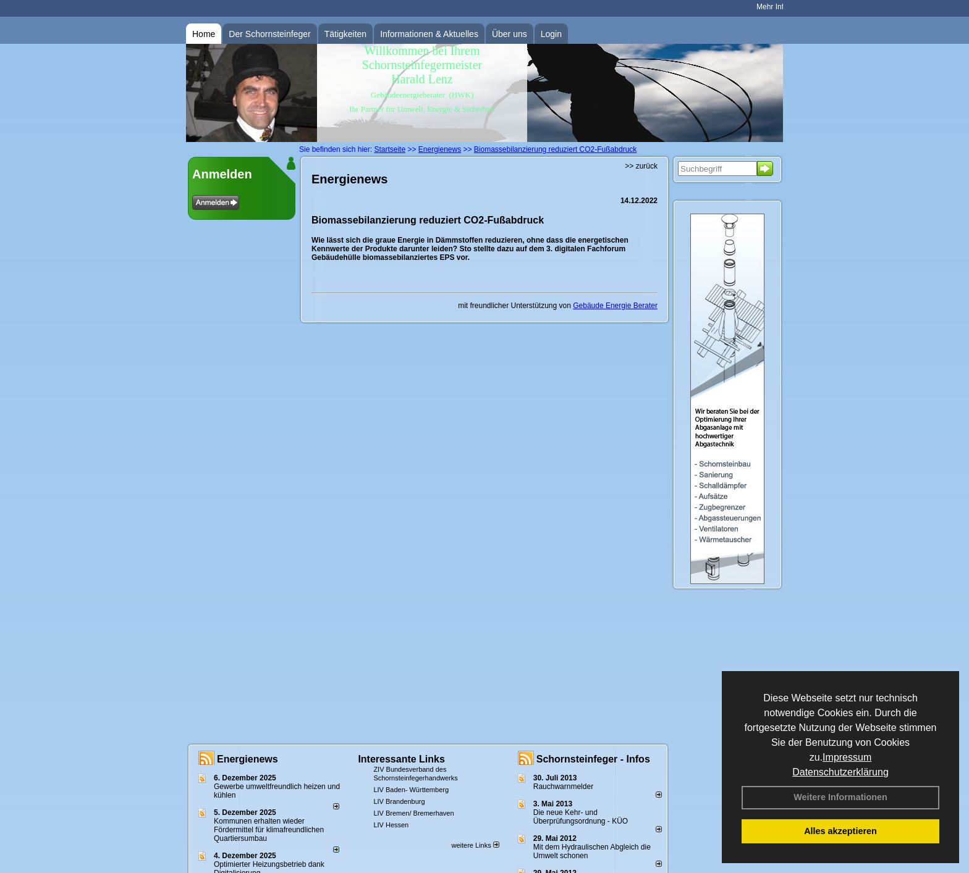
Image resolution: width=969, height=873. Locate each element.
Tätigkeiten (345, 34)
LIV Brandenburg (399, 801)
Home (203, 34)
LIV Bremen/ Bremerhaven (413, 813)
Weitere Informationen (840, 797)
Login (551, 34)
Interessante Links (401, 759)
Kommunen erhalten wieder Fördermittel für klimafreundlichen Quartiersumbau (269, 830)
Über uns (509, 34)
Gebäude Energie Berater (615, 305)
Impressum (847, 757)
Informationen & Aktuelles (429, 34)
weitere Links (475, 845)
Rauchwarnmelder (563, 786)
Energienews (247, 759)
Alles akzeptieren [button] (840, 831)
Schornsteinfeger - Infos (593, 759)
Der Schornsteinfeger (269, 34)
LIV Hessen (390, 825)
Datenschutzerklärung (840, 772)
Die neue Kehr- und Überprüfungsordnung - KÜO (580, 816)
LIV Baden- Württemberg (411, 789)
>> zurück (641, 166)
